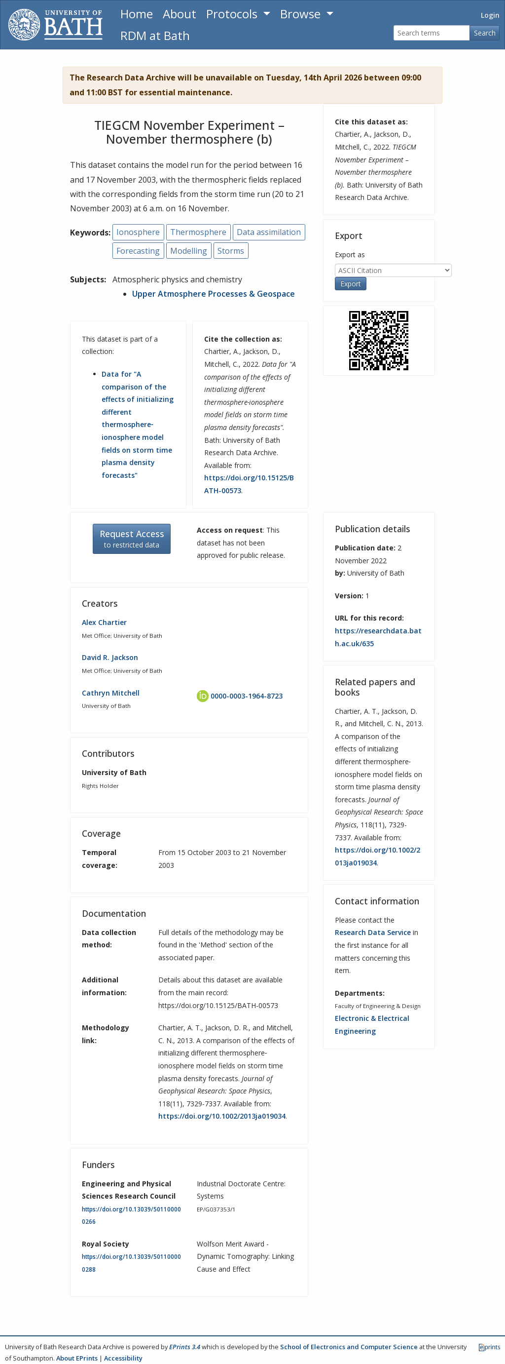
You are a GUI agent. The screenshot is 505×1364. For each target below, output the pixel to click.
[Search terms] (432, 32)
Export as (350, 254)
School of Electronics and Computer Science (349, 1346)
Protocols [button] (233, 13)
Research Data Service (373, 932)
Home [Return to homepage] (136, 13)
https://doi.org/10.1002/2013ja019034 (222, 1116)
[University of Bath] (55, 24)
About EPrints (77, 1358)
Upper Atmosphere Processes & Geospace (213, 293)
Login (490, 15)
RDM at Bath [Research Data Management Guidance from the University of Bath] (155, 35)
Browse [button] (302, 13)
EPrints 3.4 (184, 1346)
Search (485, 33)
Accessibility (123, 1358)
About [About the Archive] (179, 13)
